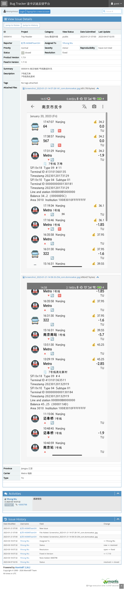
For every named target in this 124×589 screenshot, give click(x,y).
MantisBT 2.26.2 (22, 567)
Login (22, 11)
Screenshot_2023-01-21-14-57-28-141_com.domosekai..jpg (52, 88)
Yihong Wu (67, 43)
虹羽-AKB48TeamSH (30, 43)
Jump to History (30, 25)
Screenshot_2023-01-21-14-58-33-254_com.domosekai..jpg (52, 277)
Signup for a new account (38, 11)
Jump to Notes (13, 25)
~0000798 (22, 504)
